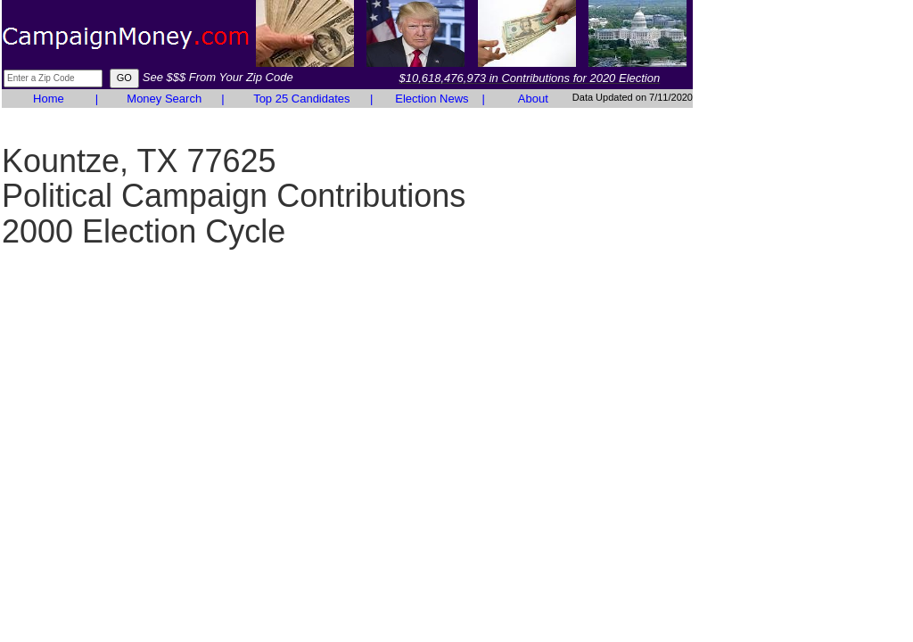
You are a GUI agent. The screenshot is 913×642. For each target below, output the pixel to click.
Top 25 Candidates (301, 98)
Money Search (164, 98)
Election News (431, 98)
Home (48, 98)
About (533, 98)
